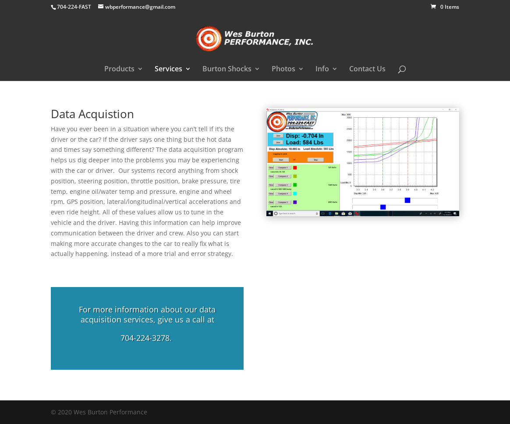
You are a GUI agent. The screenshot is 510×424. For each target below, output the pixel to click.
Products (119, 70)
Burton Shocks (226, 70)
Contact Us (367, 70)
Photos (283, 70)
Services (168, 70)
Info (322, 70)
